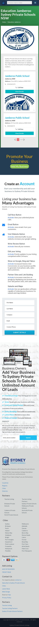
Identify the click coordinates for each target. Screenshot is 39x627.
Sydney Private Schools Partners (12, 611)
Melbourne (25, 524)
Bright (7, 537)
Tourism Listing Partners (10, 608)
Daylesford (8, 542)
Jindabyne (8, 535)
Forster (24, 539)
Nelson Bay (8, 533)
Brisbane (8, 526)
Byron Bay (25, 533)
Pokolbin (8, 551)
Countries (5, 483)
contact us (18, 580)
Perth (7, 528)
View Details (19, 91)
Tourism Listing (9, 499)
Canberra (25, 530)
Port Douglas (9, 539)
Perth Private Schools (11, 515)
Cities (4, 488)
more (22, 140)
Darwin (24, 528)
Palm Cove (25, 548)
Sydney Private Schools (29, 503)
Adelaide (24, 526)
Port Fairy (25, 544)
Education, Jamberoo (14, 22)
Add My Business (19, 166)
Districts (5, 491)
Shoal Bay (25, 542)
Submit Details (19, 332)
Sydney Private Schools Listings (20, 625)
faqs (9, 595)
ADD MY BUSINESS (8, 569)
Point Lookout (9, 544)
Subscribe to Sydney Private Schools (13, 583)
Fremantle (8, 546)
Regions (4, 485)
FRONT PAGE (6, 572)
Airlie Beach (25, 546)
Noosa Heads (26, 535)
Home (4, 22)
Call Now (19, 87)
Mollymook (8, 548)
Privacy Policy (6, 597)
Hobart (7, 530)
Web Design (6, 592)
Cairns (24, 537)
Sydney (7, 524)
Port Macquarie (27, 551)
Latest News (6, 589)
